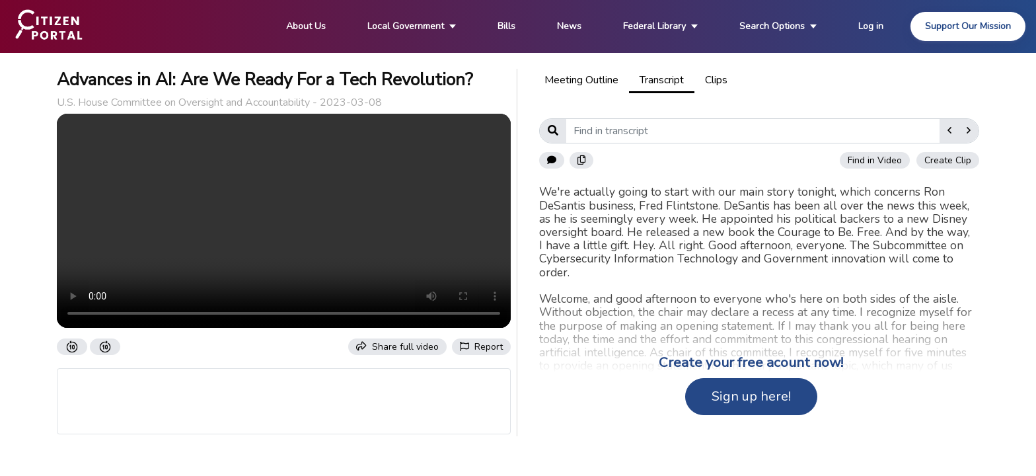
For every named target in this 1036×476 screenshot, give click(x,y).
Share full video (397, 346)
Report (481, 346)
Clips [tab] (716, 80)
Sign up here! (751, 396)
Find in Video (875, 160)
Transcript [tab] (662, 80)
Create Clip (947, 160)
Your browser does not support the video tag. (284, 221)
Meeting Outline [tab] (581, 80)
